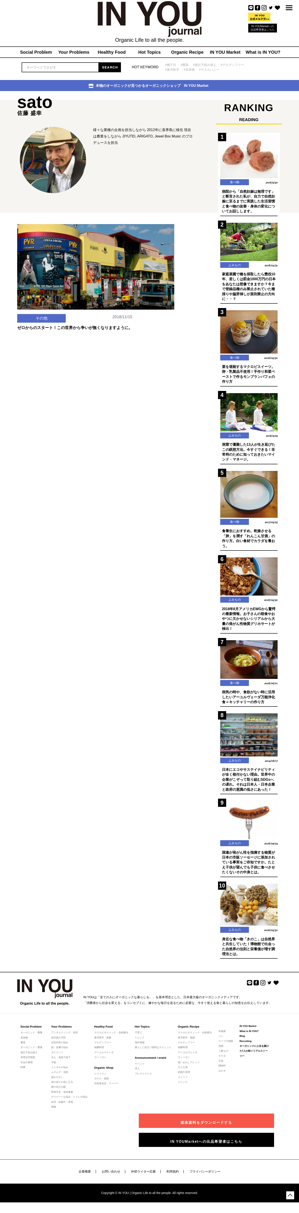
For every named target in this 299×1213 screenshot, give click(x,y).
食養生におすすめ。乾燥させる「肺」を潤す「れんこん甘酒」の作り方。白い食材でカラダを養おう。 (248, 542)
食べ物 (234, 182)
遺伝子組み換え (29, 1059)
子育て (138, 1039)
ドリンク (183, 1088)
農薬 (23, 1049)
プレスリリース (143, 1080)
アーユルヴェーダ (104, 1059)
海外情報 (140, 1049)
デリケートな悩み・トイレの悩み (69, 1103)
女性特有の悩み (59, 1049)
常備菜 (222, 1037)
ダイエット (57, 1059)
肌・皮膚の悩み (59, 1054)
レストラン (100, 1080)
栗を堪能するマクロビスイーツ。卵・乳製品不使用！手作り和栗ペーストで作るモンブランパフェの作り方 (248, 376)
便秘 (53, 1113)
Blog (242, 1042)
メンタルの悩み (59, 1073)
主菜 (220, 1067)
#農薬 (185, 65)
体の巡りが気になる (62, 1088)
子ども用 (183, 1073)
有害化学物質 (28, 1064)
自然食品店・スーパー (106, 1090)
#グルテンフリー (236, 65)
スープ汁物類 (225, 1047)
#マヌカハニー (211, 69)
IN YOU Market (248, 1033)
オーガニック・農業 (31, 1039)
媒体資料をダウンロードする (234, 1126)
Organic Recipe (188, 1033)
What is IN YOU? (249, 1037)
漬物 (220, 1052)
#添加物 (190, 69)
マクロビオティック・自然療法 (111, 1039)
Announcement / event (150, 1064)
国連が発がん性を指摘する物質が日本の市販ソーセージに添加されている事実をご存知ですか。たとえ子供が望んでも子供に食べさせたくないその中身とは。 (248, 868)
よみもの (235, 266)
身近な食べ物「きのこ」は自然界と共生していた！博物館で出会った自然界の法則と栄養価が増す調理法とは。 (248, 953)
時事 (23, 1073)
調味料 (222, 1072)
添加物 (24, 1044)
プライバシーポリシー (205, 1175)
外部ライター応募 (143, 1175)
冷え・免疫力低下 (61, 1064)
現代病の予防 (58, 1044)
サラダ (222, 1062)
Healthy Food (103, 1033)
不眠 (53, 1069)
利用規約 (172, 1175)
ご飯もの (223, 1057)
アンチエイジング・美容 (64, 1039)
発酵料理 (99, 1054)
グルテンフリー (102, 1049)
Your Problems (61, 1033)
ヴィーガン (100, 1064)
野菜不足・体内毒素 (62, 1098)
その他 (41, 332)
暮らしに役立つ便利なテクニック (153, 1054)
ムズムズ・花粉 (59, 1079)
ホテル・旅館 (101, 1085)
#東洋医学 (172, 69)
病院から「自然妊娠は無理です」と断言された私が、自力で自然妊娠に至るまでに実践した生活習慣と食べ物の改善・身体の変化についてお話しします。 (248, 202)
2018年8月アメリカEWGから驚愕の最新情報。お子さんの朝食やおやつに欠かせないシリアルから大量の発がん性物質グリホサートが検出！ (249, 623)
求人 (137, 1075)
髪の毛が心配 (58, 1093)
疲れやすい (57, 1083)
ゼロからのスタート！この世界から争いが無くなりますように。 (74, 341)
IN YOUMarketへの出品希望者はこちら (263, 28)
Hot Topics (142, 1033)
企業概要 (85, 1175)
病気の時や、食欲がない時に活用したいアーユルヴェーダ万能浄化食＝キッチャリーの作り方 (248, 702)
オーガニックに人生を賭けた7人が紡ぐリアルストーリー (254, 1057)
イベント (140, 1070)
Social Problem (31, 1033)
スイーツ (183, 1083)
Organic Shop (103, 1074)
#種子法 (171, 65)
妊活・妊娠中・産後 (62, 1108)
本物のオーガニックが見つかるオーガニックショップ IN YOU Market (148, 86)
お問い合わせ (111, 1175)
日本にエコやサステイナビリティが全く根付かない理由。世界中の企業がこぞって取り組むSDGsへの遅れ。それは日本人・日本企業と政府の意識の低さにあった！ (248, 785)
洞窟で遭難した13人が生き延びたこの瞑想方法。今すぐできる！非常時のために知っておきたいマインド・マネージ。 (248, 454)
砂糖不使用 (184, 1079)
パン (220, 1042)
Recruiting (246, 1047)
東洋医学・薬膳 (102, 1044)
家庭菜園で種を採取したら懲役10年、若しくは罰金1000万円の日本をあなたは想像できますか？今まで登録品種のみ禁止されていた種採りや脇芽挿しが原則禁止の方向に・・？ (249, 288)
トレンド (140, 1044)
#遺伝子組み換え (206, 65)
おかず (222, 1077)
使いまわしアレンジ (189, 1069)
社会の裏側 (27, 1069)
